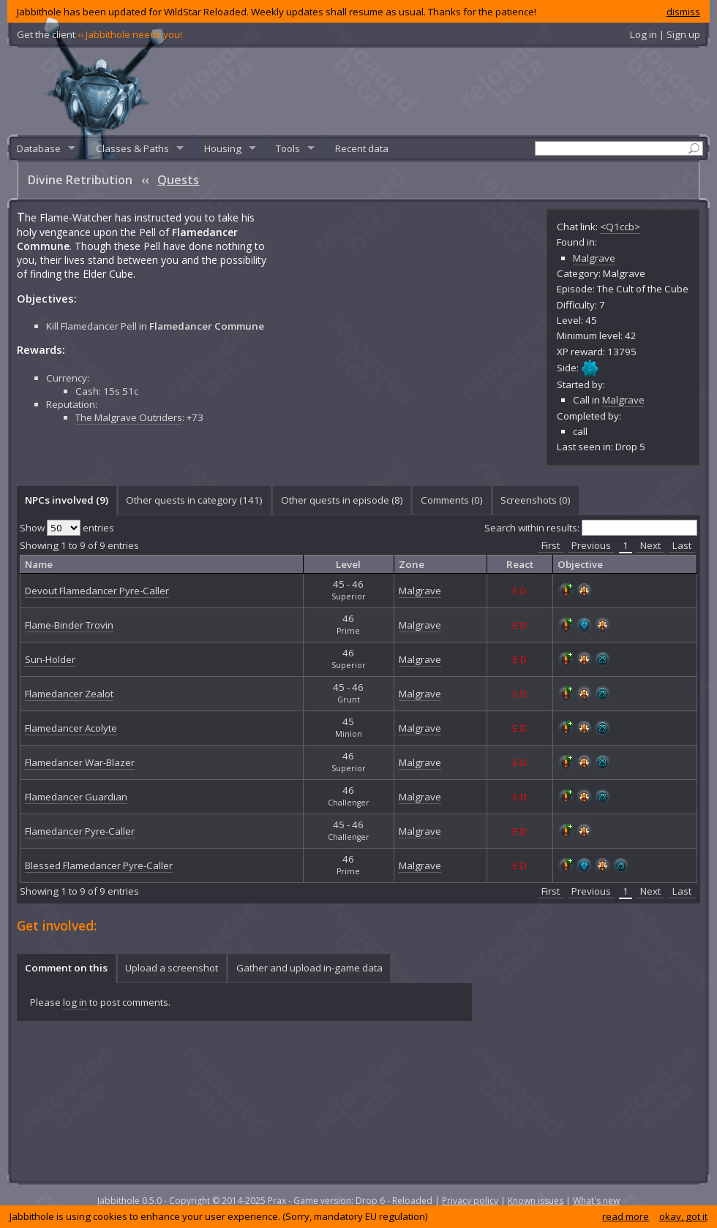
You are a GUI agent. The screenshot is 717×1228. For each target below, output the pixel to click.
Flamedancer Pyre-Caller (80, 831)
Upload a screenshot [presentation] (171, 967)
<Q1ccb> (620, 226)
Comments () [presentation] (452, 500)
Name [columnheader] (39, 564)
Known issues (535, 1200)
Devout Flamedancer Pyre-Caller (97, 590)
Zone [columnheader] (411, 564)
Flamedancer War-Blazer (80, 762)
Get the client (99, 34)
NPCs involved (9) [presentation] (66, 500)
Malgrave (594, 258)
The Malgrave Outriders (128, 389)
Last (681, 545)
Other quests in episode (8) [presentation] (342, 500)
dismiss (683, 11)
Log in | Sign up (665, 34)
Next (650, 545)
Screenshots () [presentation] (535, 500)
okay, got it (683, 1216)
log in (75, 1002)
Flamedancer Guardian (76, 796)
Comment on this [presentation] (66, 967)
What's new (596, 1200)
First (550, 545)
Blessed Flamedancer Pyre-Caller (99, 865)
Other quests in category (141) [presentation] (194, 500)
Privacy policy (470, 1200)
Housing (222, 148)
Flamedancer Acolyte (71, 728)
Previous (591, 545)
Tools (288, 148)
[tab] (66, 500)
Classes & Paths (132, 148)
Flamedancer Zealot (69, 693)
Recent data (361, 148)
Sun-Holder (50, 659)
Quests (178, 180)
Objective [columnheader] (580, 564)
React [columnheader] (519, 564)
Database (39, 148)
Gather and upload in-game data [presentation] (309, 967)
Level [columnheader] (348, 564)
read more (625, 1216)
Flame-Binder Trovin (69, 625)
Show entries (67, 527)
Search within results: (590, 527)
